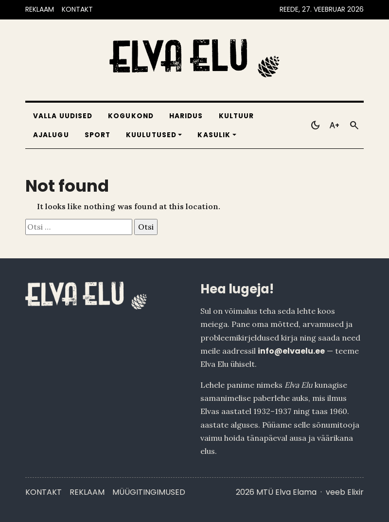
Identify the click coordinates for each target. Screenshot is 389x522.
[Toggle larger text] (334, 125)
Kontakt (43, 492)
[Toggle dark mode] (315, 125)
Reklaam (87, 492)
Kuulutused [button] (151, 135)
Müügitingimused (148, 492)
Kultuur (236, 116)
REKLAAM (39, 9)
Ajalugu (51, 135)
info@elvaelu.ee (291, 351)
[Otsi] (354, 125)
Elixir (355, 492)
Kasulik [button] (213, 135)
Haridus (186, 116)
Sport (97, 135)
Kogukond (131, 116)
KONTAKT (77, 9)
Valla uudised (62, 116)
